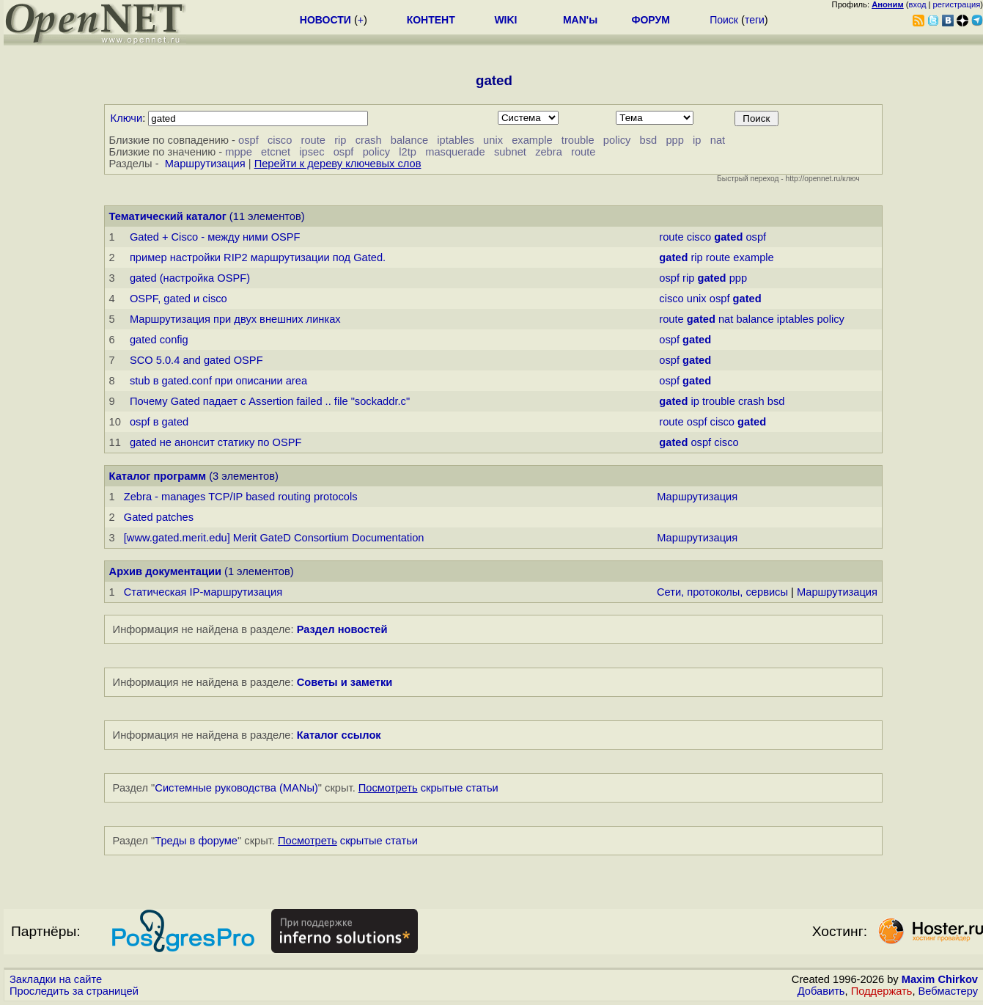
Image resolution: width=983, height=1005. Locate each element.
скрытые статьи (428, 788)
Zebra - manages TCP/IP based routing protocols (241, 497)
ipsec (311, 152)
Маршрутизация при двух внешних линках (235, 319)
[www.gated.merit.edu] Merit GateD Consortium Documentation (274, 538)
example (532, 140)
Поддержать (882, 991)
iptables (455, 140)
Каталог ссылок (339, 735)
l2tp (407, 152)
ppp (674, 140)
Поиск (724, 20)
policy (616, 140)
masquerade (455, 152)
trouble (578, 140)
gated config (159, 340)
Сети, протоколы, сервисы (722, 592)
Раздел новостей (342, 629)
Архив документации (165, 571)
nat (717, 140)
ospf (248, 140)
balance (409, 140)
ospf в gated (159, 422)
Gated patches (159, 517)
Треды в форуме (196, 841)
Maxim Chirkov (940, 979)
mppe (238, 152)
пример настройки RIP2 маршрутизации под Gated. (258, 257)
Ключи (127, 118)
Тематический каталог (168, 216)
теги (755, 20)
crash (369, 140)
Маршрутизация (205, 163)
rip (340, 140)
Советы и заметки (345, 682)
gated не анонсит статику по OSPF (216, 442)
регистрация (957, 4)
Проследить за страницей (74, 991)
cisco (280, 140)
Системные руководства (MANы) (236, 788)
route (313, 140)
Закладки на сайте (56, 979)
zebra (548, 152)
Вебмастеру (948, 991)
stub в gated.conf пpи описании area (218, 381)
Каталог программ (158, 476)
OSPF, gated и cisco (178, 298)
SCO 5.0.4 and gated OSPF (196, 360)
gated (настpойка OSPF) (190, 278)
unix (493, 140)
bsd (649, 140)
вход (918, 4)
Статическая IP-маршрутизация (203, 592)
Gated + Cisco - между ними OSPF (215, 237)
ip (697, 140)
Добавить (821, 991)
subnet (510, 152)
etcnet (275, 152)
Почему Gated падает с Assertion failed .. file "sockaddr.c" (270, 401)
